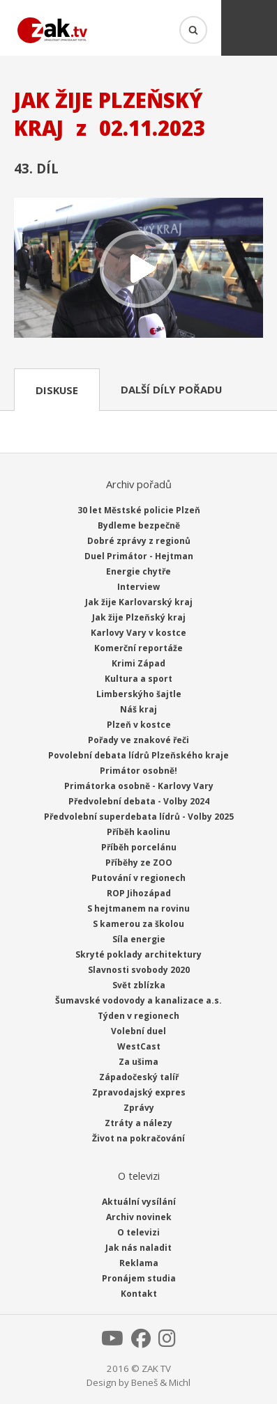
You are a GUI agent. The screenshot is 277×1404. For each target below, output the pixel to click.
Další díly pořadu (171, 389)
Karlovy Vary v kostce (138, 633)
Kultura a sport (138, 679)
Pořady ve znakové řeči (138, 740)
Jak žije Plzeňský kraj (139, 617)
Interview (138, 587)
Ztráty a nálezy (138, 1123)
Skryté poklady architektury (138, 954)
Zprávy (138, 1108)
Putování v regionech (138, 878)
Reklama (138, 1263)
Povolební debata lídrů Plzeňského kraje (138, 755)
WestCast (138, 1046)
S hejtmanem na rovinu (138, 908)
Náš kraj (138, 709)
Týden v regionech (138, 1016)
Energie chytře (138, 571)
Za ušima (138, 1062)
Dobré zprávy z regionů (138, 541)
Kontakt (139, 1294)
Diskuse (57, 390)
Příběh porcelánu (139, 847)
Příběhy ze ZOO (138, 862)
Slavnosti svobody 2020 (139, 970)
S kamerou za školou (138, 924)
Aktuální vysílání (139, 1202)
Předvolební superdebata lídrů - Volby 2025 (139, 816)
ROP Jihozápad (139, 893)
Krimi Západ (138, 663)
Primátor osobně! (138, 771)
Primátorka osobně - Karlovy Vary (139, 786)
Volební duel (138, 1031)
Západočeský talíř (139, 1077)
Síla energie (138, 939)
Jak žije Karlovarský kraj (139, 602)
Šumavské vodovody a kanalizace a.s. (138, 1000)
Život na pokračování (138, 1138)
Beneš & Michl (160, 1382)
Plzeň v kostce (139, 725)
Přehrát (138, 269)
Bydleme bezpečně (139, 525)
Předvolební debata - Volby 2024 (138, 801)
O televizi (138, 1232)
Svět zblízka (138, 985)
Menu (249, 28)
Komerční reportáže (138, 648)
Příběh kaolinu (138, 832)
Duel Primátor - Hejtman (138, 556)
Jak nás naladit (138, 1248)
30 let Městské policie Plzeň (138, 510)
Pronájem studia (139, 1278)
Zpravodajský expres (139, 1092)
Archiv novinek (139, 1217)
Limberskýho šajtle (138, 694)
